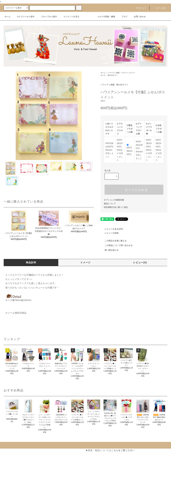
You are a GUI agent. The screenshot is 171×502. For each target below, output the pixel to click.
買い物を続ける (110, 250)
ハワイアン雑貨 (114, 73)
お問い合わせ (138, 16)
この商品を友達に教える (114, 241)
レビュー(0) (140, 262)
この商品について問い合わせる (117, 245)
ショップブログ (10, 492)
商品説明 (31, 262)
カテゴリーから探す (24, 16)
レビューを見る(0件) (112, 229)
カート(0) (159, 8)
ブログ (122, 16)
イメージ (85, 262)
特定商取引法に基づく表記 (116, 207)
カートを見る (51, 456)
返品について (110, 203)
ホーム (8, 16)
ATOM (11, 498)
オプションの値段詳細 (114, 200)
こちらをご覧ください (123, 450)
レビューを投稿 (110, 233)
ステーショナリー (128, 73)
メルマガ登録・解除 (104, 16)
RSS (4, 498)
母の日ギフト (113, 75)
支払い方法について (12, 456)
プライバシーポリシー (13, 480)
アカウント (139, 8)
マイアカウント (52, 450)
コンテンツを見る (69, 16)
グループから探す (47, 16)
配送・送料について (12, 462)
